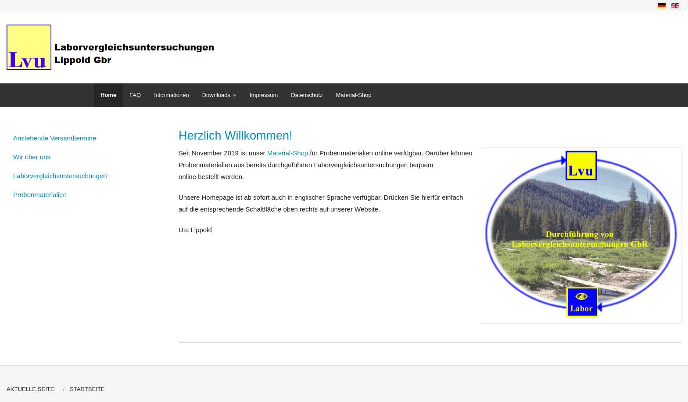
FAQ (135, 95)
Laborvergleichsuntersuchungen (60, 175)
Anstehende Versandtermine (54, 138)
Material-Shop (354, 95)
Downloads (216, 95)
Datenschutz (306, 95)
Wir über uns (31, 157)
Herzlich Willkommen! (236, 135)
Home (108, 95)
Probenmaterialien (40, 194)
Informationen (171, 95)
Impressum (264, 95)
